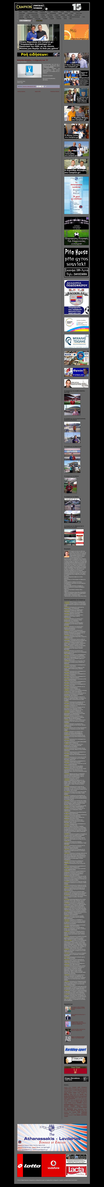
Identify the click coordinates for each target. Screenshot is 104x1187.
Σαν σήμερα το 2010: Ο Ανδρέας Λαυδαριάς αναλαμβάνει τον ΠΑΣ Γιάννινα (78, 1008)
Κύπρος (66, 13)
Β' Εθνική (43, 15)
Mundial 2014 (83, 1094)
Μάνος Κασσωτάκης (78, 1109)
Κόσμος (72, 13)
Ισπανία (26, 11)
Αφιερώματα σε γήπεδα (68, 1101)
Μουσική (82, 1110)
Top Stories (67, 1099)
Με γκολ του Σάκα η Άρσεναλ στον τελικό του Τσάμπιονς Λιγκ (78, 1030)
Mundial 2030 (84, 1095)
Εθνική (69, 1102)
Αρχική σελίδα (38, 91)
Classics (70, 1088)
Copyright (52, 18)
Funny (79, 1092)
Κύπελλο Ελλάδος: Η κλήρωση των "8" (32, 60)
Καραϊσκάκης (76, 1104)
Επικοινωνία (59, 18)
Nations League (79, 13)
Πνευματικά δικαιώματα (75, 1113)
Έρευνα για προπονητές (75, 1099)
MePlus (65, 18)
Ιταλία (71, 1104)
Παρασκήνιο (66, 1113)
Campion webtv (76, 1087)
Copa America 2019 (75, 1088)
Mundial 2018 (67, 1095)
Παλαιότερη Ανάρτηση (54, 91)
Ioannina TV (84, 1092)
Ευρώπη (60, 13)
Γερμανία (85, 1101)
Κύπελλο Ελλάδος (69, 1106)
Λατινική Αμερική (83, 1107)
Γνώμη (65, 1102)
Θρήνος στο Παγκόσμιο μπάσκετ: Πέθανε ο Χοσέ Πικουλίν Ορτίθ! (78, 1037)
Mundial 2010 (76, 1094)
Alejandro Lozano (67, 1087)
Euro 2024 (69, 1091)
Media (71, 18)
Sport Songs (78, 1098)
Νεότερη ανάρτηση (21, 91)
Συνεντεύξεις (58, 16)
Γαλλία (81, 1101)
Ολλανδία (74, 1112)
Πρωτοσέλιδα (37, 18)
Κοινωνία (81, 1104)
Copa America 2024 (83, 1088)
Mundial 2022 (73, 1095)
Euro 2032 (77, 1091)
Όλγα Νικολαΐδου (83, 1099)
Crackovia (65, 1090)
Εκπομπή (74, 1102)
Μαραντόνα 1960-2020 (75, 1110)
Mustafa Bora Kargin (69, 1097)
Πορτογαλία (84, 1113)
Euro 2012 (77, 1090)
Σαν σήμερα (77, 1115)
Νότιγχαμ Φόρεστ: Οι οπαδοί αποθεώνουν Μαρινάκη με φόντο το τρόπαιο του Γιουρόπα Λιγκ (78, 1023)
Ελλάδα (27, 15)
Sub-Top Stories (84, 1098)
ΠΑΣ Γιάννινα (82, 1112)
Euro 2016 (82, 1090)
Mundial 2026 (78, 1095)
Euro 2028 (73, 1091)
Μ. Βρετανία (68, 1109)
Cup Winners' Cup (71, 1090)
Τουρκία (66, 1116)
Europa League (72, 1092)
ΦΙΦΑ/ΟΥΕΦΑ (21, 18)
